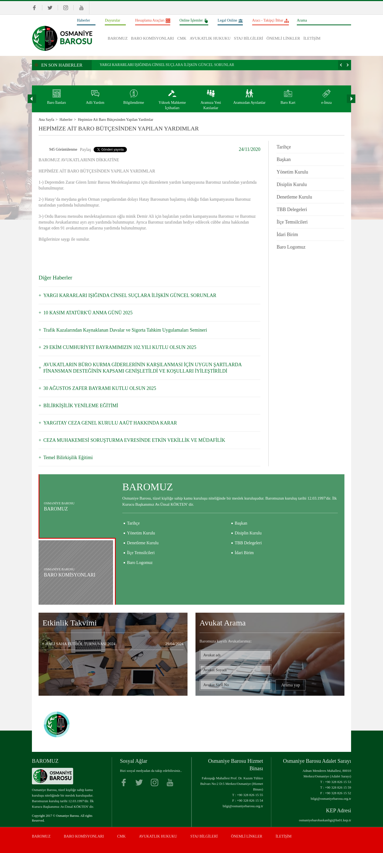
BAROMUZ (118, 38)
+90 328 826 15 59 (338, 787)
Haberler (83, 20)
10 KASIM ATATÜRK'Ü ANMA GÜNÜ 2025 (87, 312)
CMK (181, 38)
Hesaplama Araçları (152, 20)
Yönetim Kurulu (292, 172)
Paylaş (85, 149)
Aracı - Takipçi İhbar (270, 20)
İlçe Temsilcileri (292, 222)
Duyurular (112, 20)
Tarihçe (284, 147)
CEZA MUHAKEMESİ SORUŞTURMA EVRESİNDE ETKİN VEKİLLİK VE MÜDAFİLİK (134, 440)
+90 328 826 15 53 (338, 782)
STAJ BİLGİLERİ (248, 38)
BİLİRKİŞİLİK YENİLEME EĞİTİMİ (80, 405)
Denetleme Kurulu (294, 197)
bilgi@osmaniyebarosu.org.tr (243, 806)
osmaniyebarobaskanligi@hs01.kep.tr (325, 820)
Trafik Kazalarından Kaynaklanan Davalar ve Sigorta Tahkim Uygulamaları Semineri (125, 330)
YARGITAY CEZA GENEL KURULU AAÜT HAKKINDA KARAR (110, 423)
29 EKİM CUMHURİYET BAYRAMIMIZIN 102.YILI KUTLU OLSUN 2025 (119, 347)
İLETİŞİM (311, 38)
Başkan (284, 159)
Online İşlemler (194, 20)
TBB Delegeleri (292, 209)
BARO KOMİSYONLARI (152, 38)
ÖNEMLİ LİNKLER (283, 38)
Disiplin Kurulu (292, 184)
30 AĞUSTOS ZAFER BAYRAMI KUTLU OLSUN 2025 (99, 388)
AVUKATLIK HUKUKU (210, 38)
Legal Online (230, 20)
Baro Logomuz (291, 247)
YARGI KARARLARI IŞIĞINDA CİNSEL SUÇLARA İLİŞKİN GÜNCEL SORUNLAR (167, 65)
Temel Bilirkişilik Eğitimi (68, 457)
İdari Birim (287, 234)
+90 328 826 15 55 (250, 795)
